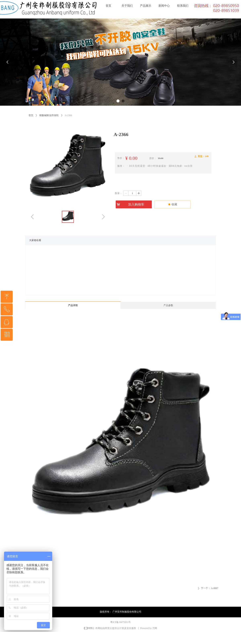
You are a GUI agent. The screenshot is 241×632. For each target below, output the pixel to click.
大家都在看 (35, 240)
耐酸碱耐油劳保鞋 (49, 115)
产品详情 (73, 305)
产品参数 (168, 305)
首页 (31, 115)
